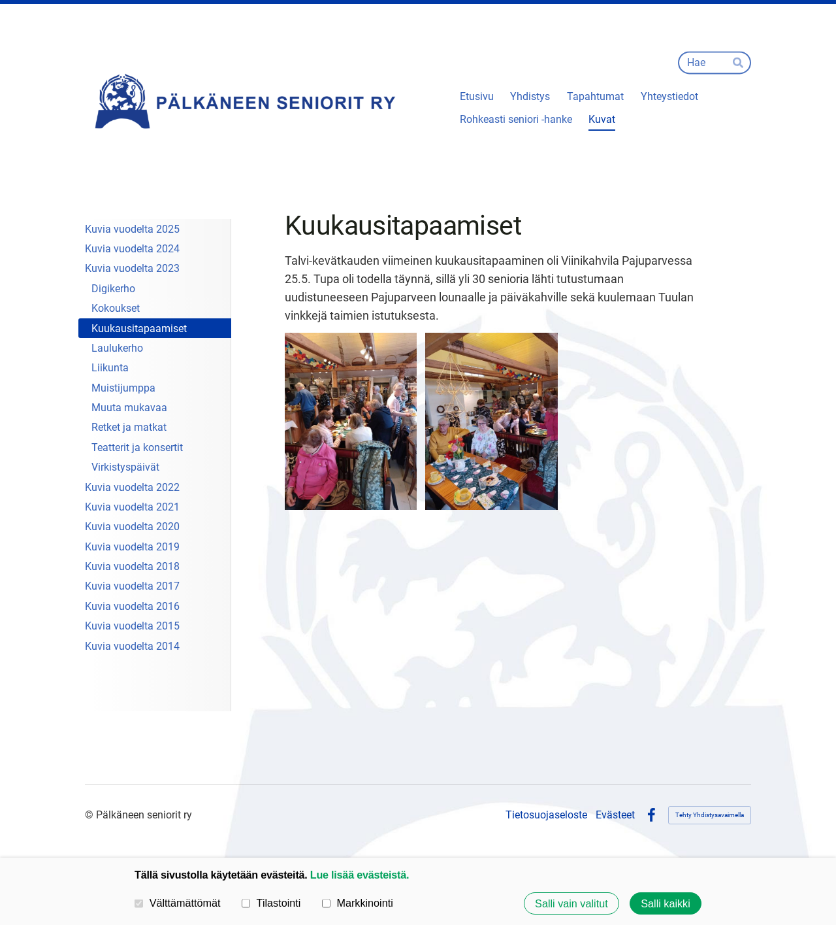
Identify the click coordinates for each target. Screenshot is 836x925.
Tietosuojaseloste (546, 815)
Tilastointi (271, 903)
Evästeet (615, 815)
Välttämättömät (178, 903)
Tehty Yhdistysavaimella (709, 814)
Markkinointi (357, 903)
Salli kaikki (665, 903)
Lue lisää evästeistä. (359, 875)
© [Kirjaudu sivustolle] (90, 815)
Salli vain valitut (571, 903)
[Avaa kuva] (351, 421)
